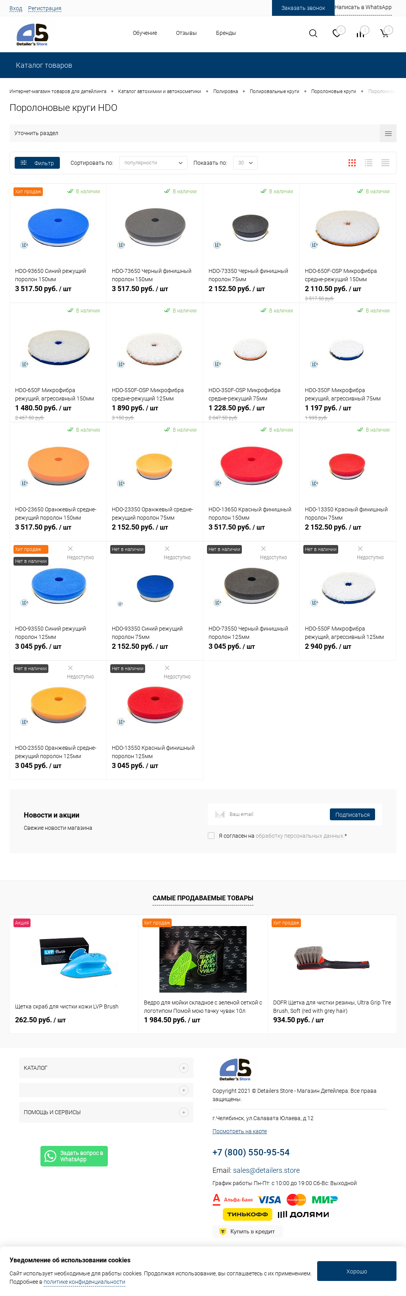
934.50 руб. (298, 1020)
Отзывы (186, 33)
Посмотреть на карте (240, 1131)
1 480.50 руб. (58, 412)
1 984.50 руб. (172, 1020)
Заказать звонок (303, 8)
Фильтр (37, 163)
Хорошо (357, 1271)
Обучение (145, 33)
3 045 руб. (58, 650)
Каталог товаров (43, 65)
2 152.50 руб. (252, 293)
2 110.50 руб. (348, 293)
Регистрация (44, 8)
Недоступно (80, 552)
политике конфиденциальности (84, 1282)
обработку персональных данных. (300, 836)
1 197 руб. (348, 412)
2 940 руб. (348, 650)
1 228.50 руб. (252, 412)
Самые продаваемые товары (203, 898)
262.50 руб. (40, 1020)
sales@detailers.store (266, 1170)
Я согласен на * (283, 836)
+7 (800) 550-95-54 (251, 1152)
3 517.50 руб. (58, 293)
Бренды (226, 33)
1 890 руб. (155, 412)
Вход (16, 8)
